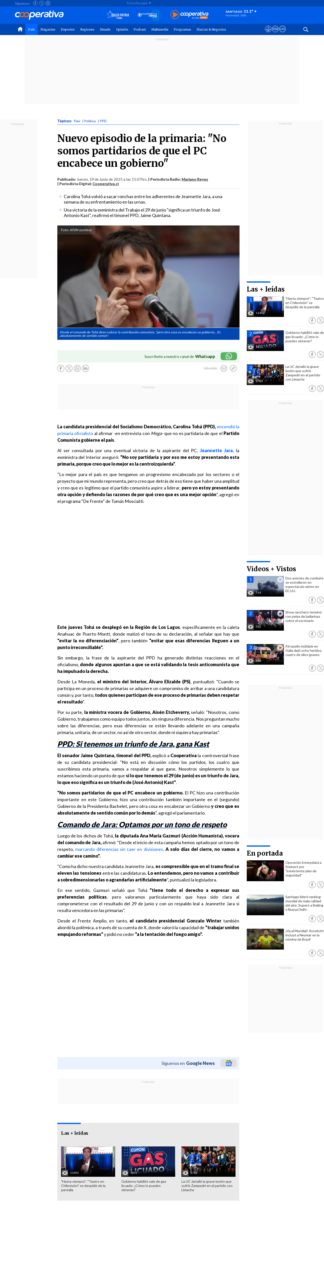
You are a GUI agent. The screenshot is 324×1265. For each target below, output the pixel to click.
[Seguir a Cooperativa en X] (41, 3)
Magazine (47, 29)
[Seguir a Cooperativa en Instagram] (47, 3)
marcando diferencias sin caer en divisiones (119, 849)
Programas (182, 29)
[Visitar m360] (275, 33)
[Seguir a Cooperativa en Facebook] (35, 3)
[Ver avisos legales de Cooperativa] (268, 33)
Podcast (140, 29)
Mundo (105, 29)
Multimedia (159, 29)
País (31, 29)
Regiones (87, 29)
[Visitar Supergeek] (282, 33)
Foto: (65, 230)
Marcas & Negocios (211, 29)
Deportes (68, 29)
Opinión (122, 29)
